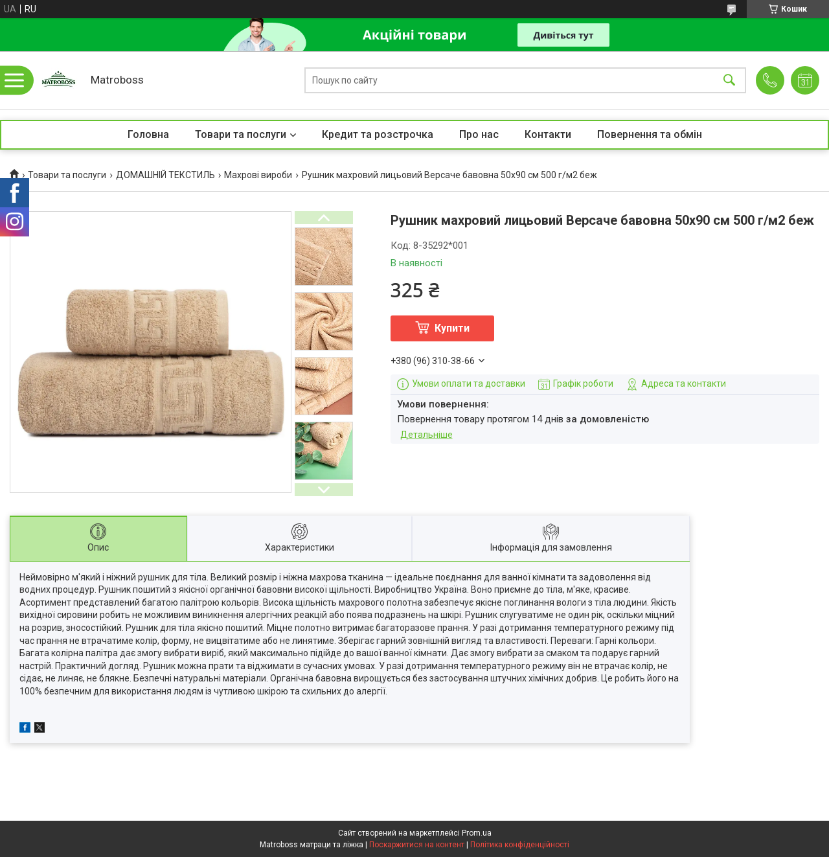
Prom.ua (477, 833)
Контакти (548, 134)
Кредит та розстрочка (377, 134)
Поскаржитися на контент (416, 844)
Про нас (479, 134)
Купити (452, 328)
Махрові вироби (258, 175)
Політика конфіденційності (519, 844)
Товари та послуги (240, 134)
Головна (148, 134)
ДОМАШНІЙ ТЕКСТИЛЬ (165, 175)
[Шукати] (729, 81)
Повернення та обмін (649, 134)
